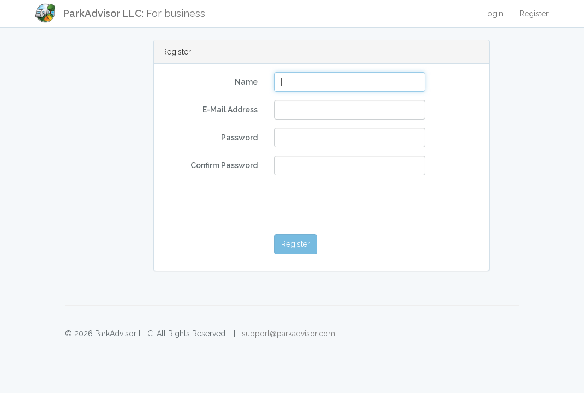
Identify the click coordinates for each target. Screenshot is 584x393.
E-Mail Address (230, 109)
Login (493, 13)
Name (246, 82)
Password (239, 137)
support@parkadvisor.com (288, 333)
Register (534, 13)
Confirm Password (224, 165)
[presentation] (357, 204)
